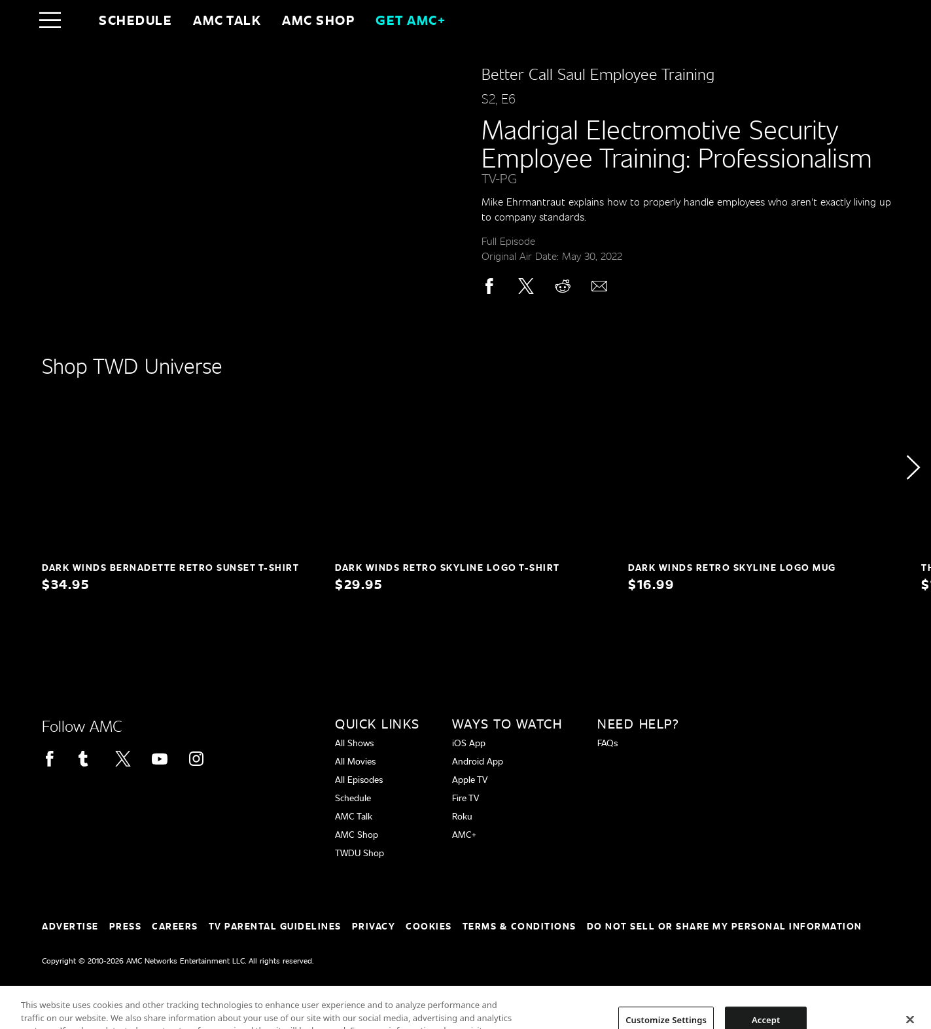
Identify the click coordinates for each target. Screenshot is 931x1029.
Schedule (135, 19)
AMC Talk (227, 19)
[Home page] (77, 19)
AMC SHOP (318, 19)
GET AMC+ (411, 19)
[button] (912, 467)
